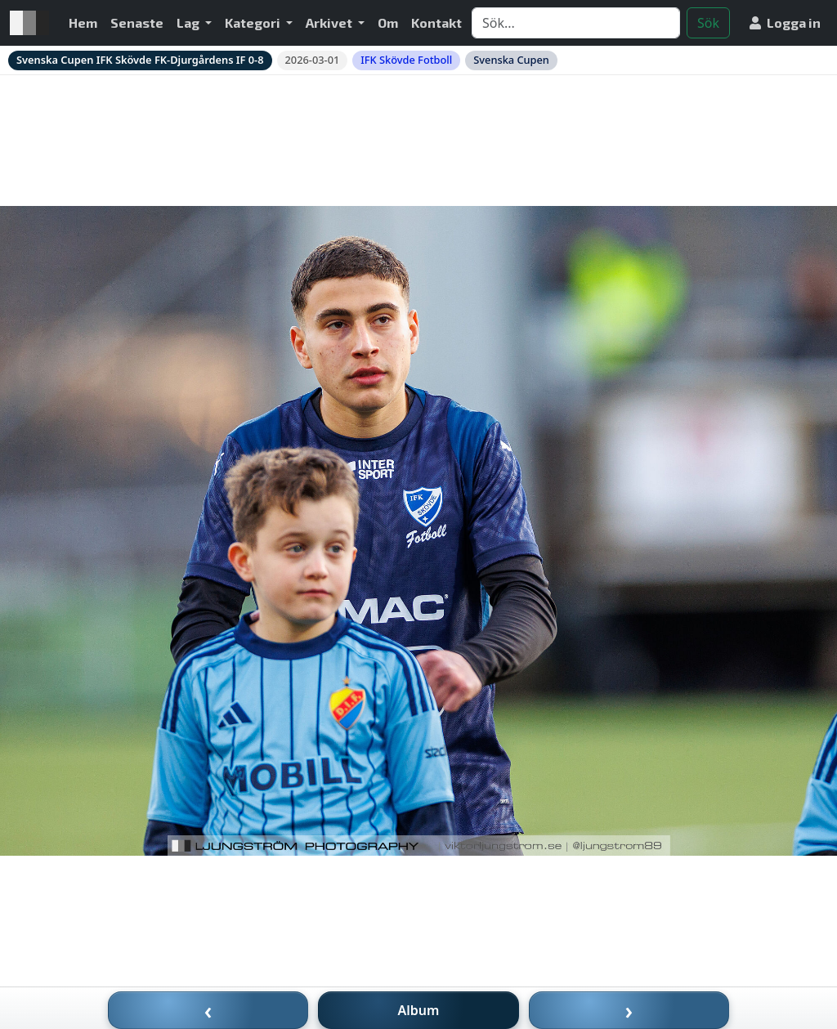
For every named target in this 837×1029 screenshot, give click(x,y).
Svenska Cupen (511, 59)
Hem (83, 22)
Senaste (136, 22)
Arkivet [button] (330, 22)
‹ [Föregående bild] (208, 1010)
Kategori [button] (254, 22)
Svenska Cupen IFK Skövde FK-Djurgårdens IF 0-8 (140, 59)
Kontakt (436, 22)
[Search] (576, 22)
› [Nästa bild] (629, 1010)
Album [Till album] (419, 1010)
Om (388, 22)
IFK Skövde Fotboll (406, 59)
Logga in (785, 22)
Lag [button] (189, 22)
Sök (708, 23)
